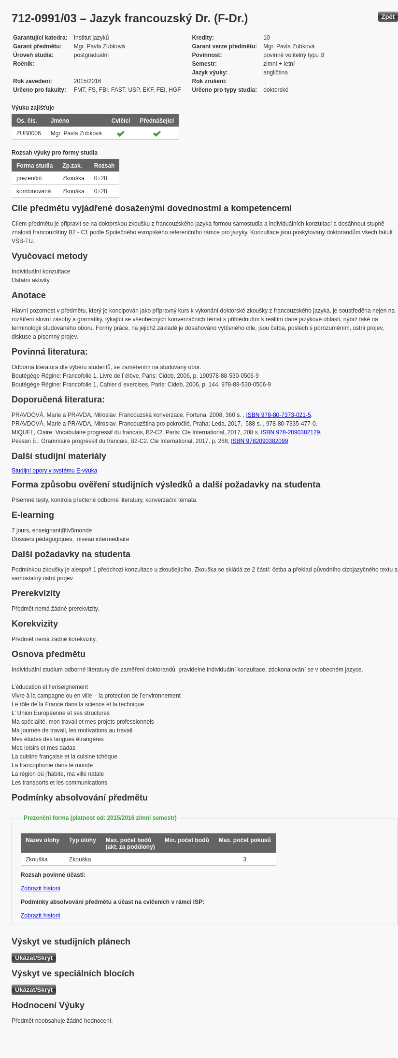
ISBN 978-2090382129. (291, 432)
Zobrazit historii (40, 888)
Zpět (388, 16)
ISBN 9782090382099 (259, 441)
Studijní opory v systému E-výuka (54, 470)
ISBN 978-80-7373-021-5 (278, 415)
